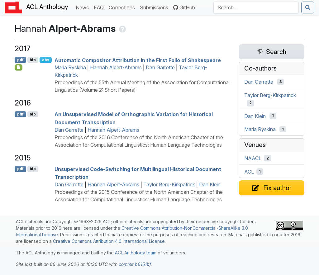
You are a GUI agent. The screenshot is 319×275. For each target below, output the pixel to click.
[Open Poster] (18, 67)
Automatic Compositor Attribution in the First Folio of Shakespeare (138, 60)
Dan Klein (210, 184)
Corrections (123, 7)
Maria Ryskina (70, 67)
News (83, 7)
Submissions (155, 7)
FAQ (100, 7)
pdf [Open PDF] (20, 59)
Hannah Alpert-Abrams (116, 67)
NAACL (252, 158)
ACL (249, 171)
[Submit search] (307, 7)
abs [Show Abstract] (45, 59)
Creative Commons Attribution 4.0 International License (109, 241)
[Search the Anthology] (256, 7)
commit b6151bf (135, 264)
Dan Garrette (160, 67)
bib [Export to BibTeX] (33, 59)
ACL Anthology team (135, 252)
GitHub (184, 7)
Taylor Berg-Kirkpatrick (169, 184)
